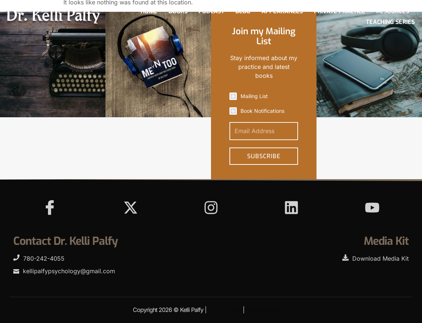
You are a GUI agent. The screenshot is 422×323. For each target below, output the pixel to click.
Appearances (282, 11)
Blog (242, 11)
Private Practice (339, 11)
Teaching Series (390, 22)
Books (178, 11)
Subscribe (263, 156)
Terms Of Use (224, 309)
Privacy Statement (268, 309)
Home (149, 11)
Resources (392, 11)
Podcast (211, 11)
